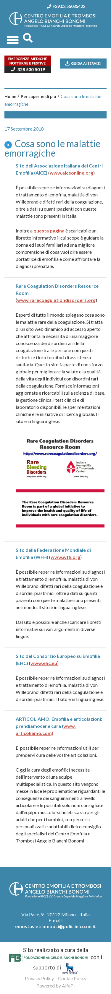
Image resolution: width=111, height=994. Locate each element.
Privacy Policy (39, 978)
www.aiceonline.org (71, 172)
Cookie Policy (72, 978)
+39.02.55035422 (64, 6)
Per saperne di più (38, 96)
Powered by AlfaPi (55, 985)
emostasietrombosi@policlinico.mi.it (55, 926)
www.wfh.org (65, 557)
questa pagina (49, 230)
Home (10, 96)
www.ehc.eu (43, 663)
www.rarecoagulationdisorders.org (56, 300)
